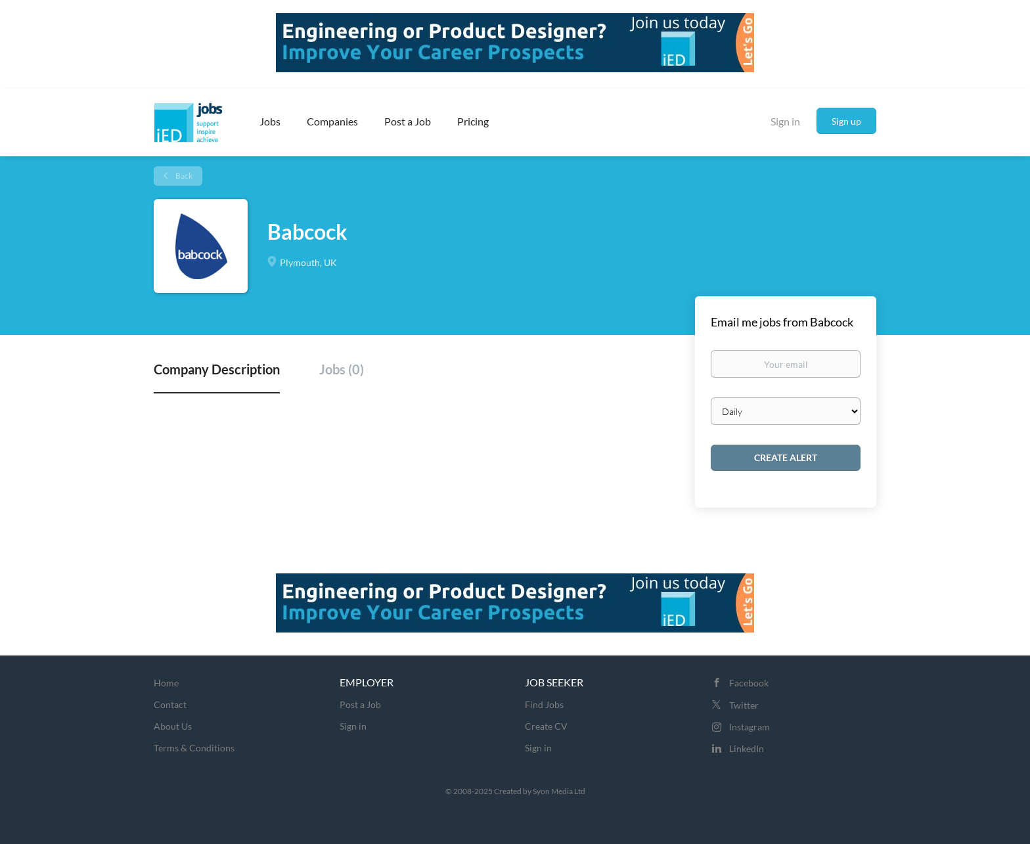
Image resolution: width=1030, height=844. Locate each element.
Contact (170, 704)
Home (166, 682)
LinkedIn (746, 748)
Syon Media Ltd (559, 791)
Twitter (744, 705)
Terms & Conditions (194, 747)
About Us (173, 726)
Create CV (546, 726)
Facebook (749, 682)
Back (183, 176)
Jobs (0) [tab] (341, 369)
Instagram (749, 726)
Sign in (785, 121)
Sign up (846, 121)
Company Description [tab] (217, 369)
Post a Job (360, 704)
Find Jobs (544, 704)
